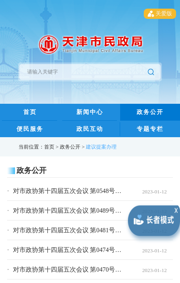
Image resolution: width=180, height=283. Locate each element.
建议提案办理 (101, 147)
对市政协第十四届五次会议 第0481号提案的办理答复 (86, 230)
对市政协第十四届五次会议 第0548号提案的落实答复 (86, 190)
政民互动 (89, 129)
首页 (30, 112)
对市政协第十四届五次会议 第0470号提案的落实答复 (86, 269)
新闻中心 (89, 112)
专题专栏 (150, 129)
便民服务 (30, 129)
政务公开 (150, 112)
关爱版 (160, 14)
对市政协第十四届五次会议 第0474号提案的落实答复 (86, 249)
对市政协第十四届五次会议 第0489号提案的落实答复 (86, 210)
